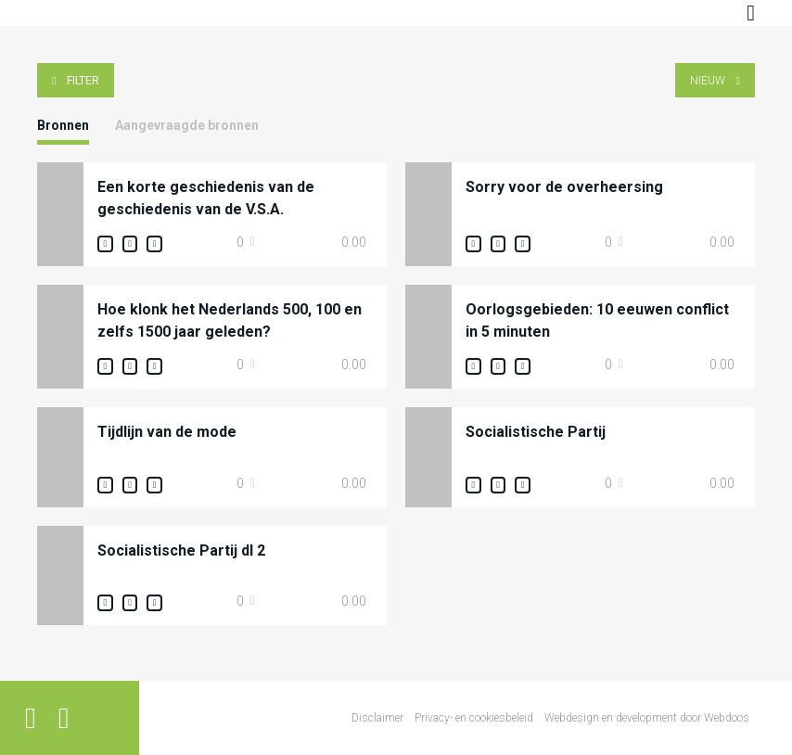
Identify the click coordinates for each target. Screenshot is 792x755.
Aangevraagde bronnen (187, 125)
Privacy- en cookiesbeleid (474, 717)
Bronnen (63, 125)
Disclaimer (377, 717)
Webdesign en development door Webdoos (646, 717)
